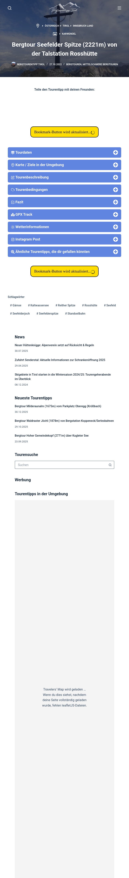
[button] (65, 8)
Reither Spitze (65, 305)
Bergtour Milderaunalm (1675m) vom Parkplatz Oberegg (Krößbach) (58, 406)
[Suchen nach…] (60, 465)
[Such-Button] (110, 465)
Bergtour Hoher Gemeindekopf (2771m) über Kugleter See (52, 435)
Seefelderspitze (47, 313)
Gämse (15, 305)
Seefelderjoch (20, 313)
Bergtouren (73, 64)
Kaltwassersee (38, 305)
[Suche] (9, 8)
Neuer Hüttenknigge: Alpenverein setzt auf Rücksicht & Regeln (54, 345)
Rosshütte (89, 305)
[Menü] (119, 8)
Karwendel (69, 33)
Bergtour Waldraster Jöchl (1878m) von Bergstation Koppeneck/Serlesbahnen (64, 420)
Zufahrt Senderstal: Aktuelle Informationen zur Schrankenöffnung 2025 (60, 360)
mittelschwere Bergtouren (100, 64)
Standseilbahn (75, 313)
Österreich (52, 25)
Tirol (66, 25)
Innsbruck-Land (83, 25)
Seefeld (110, 305)
